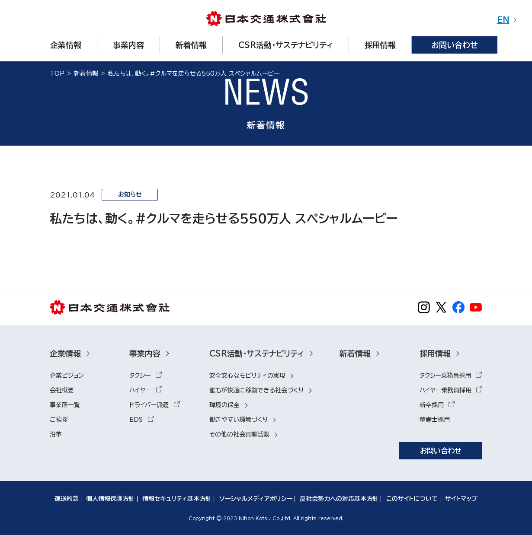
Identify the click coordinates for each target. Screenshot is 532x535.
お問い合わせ (440, 450)
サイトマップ (461, 499)
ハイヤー (140, 390)
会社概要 (62, 390)
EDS (136, 420)
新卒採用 (432, 405)
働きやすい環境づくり (238, 420)
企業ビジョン (67, 376)
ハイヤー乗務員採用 (445, 390)
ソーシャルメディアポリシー (255, 499)
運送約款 (66, 499)
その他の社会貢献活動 (239, 434)
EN (503, 20)
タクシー (140, 376)
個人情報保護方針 (110, 499)
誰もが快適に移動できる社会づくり (256, 390)
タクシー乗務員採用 (445, 376)
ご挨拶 (59, 420)
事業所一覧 (65, 405)
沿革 (56, 434)
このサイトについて (412, 499)
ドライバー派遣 (149, 405)
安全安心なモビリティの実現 (247, 376)
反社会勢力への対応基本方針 (339, 499)
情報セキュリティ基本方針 (177, 499)
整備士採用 (435, 420)
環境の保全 (224, 405)
